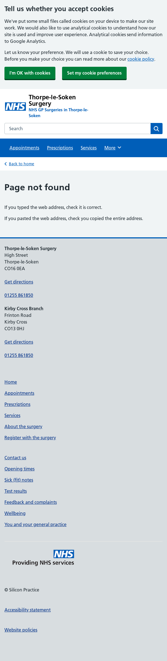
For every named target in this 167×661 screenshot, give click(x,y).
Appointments (24, 148)
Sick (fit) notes (18, 480)
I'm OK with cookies (29, 73)
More (113, 147)
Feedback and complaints (30, 502)
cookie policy (140, 59)
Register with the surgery (30, 437)
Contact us (15, 457)
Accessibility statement (27, 610)
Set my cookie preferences (94, 73)
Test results (15, 491)
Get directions (18, 282)
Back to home (21, 163)
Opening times (19, 469)
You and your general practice (35, 524)
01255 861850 (18, 295)
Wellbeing (15, 513)
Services (89, 148)
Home (10, 382)
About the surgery (23, 426)
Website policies (20, 630)
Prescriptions (60, 148)
